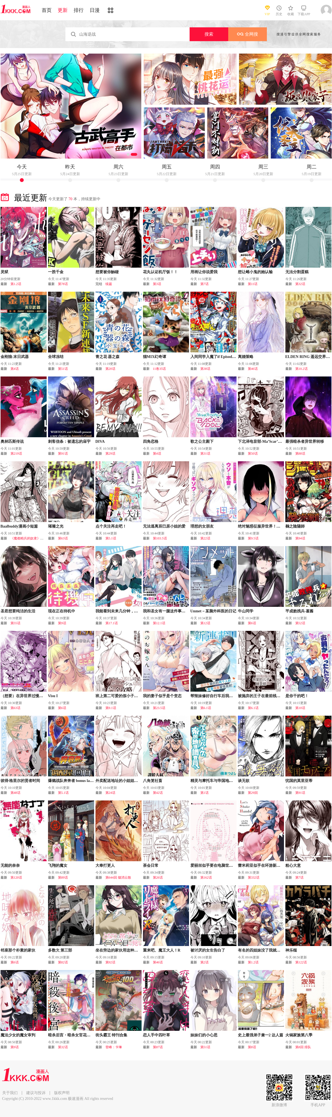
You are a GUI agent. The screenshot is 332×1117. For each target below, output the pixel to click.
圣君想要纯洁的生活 (18, 611)
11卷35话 (159, 369)
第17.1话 (111, 623)
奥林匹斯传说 (12, 441)
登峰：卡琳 (113, 1047)
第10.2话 (301, 369)
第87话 (158, 1047)
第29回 (253, 793)
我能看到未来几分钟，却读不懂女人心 (128, 611)
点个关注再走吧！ (110, 526)
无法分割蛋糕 (297, 272)
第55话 (15, 623)
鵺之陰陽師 (295, 526)
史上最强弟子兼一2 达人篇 (260, 1035)
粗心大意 (293, 865)
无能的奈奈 (10, 865)
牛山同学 (245, 611)
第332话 (253, 877)
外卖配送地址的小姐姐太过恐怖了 (124, 781)
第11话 (253, 284)
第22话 (205, 538)
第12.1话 (159, 623)
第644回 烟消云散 (118, 877)
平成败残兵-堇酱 (299, 611)
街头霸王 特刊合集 (111, 1035)
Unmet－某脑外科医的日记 (213, 611)
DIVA (100, 441)
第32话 (300, 284)
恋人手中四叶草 (156, 1035)
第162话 (206, 877)
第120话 (16, 877)
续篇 (108, 284)
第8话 (252, 1047)
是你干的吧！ (297, 696)
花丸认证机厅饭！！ (160, 272)
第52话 (300, 623)
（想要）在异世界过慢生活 (24, 696)
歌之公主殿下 (202, 441)
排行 (79, 10)
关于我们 (10, 1093)
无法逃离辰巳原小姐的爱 (164, 526)
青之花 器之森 (107, 357)
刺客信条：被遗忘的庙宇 (69, 441)
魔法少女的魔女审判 (18, 1035)
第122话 (301, 962)
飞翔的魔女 (57, 865)
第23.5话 (159, 708)
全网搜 (247, 34)
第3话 (157, 284)
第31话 (205, 453)
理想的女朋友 (202, 526)
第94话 (300, 538)
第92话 (110, 962)
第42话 (158, 793)
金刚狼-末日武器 (15, 357)
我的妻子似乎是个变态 (162, 696)
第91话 (63, 453)
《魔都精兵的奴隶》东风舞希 (32, 538)
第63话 (63, 538)
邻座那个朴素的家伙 (18, 950)
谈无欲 (243, 781)
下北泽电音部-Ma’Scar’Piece (262, 441)
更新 (63, 10)
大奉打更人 (105, 865)
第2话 (204, 962)
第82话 (63, 962)
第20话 (110, 369)
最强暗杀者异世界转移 (304, 441)
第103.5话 (160, 538)
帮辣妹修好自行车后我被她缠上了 (219, 696)
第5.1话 (110, 538)
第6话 (252, 623)
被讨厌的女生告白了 (207, 950)
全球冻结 (55, 357)
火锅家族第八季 (298, 1035)
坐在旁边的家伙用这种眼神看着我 (124, 950)
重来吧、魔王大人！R (161, 950)
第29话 (110, 453)
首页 (47, 10)
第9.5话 (253, 538)
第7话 (204, 284)
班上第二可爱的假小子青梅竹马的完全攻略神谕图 (137, 696)
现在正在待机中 (61, 611)
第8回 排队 (303, 1047)
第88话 (300, 453)
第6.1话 (205, 708)
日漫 (95, 10)
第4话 (14, 369)
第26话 (158, 877)
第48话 (15, 793)
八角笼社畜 (152, 781)
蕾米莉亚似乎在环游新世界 (261, 865)
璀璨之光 (55, 526)
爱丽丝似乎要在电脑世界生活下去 (219, 865)
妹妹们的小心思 (203, 1035)
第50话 (253, 453)
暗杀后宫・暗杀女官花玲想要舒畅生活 (81, 1035)
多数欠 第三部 (60, 950)
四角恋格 (150, 441)
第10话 (300, 708)
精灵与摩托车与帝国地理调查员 (217, 781)
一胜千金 (55, 272)
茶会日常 (150, 865)
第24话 (110, 793)
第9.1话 (110, 708)
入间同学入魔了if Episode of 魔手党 (220, 357)
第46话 (253, 369)
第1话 (204, 793)
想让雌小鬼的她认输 (255, 272)
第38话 (205, 369)
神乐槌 (291, 950)
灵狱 (4, 272)
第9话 (62, 623)
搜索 (208, 34)
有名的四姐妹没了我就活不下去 (265, 950)
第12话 (205, 623)
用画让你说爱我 (203, 272)
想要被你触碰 (107, 272)
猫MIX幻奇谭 (154, 357)
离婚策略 (245, 357)
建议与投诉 (36, 1093)
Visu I (53, 696)
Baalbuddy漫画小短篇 (19, 526)
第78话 (63, 284)
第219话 (16, 453)
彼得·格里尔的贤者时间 (20, 781)
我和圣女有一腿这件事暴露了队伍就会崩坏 (179, 611)
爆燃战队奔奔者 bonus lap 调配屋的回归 (82, 781)
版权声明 (62, 1093)
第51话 (63, 369)
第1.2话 (15, 284)
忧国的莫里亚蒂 (298, 781)
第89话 (63, 877)
